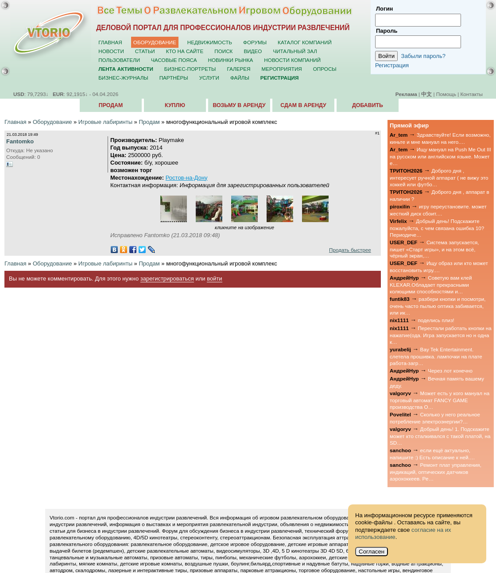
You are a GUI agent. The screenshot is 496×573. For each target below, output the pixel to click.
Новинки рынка (230, 60)
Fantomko (20, 141)
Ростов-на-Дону (187, 177)
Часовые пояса (174, 60)
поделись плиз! (436, 320)
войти (214, 278)
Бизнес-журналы (123, 78)
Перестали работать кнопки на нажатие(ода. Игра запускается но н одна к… (441, 335)
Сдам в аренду (303, 105)
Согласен (371, 551)
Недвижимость (209, 42)
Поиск (223, 51)
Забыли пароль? (423, 56)
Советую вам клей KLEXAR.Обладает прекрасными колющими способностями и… (431, 284)
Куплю (175, 105)
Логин (384, 8)
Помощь (446, 94)
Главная (110, 42)
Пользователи (119, 60)
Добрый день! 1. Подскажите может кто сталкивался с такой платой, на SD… (440, 436)
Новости (111, 51)
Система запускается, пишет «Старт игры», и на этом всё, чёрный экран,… (434, 249)
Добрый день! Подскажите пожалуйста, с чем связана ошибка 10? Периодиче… (437, 228)
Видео (253, 51)
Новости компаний (292, 60)
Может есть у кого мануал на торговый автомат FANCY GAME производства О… (439, 400)
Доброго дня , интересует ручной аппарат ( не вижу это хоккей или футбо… (439, 177)
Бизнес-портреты (190, 69)
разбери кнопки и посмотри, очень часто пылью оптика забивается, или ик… (437, 305)
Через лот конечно (450, 370)
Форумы (255, 42)
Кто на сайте (185, 51)
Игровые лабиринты (105, 122)
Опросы (325, 69)
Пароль (386, 30)
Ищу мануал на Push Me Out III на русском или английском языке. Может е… (440, 156)
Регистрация (392, 65)
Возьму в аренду (239, 105)
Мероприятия (282, 69)
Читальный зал (295, 51)
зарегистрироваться (167, 278)
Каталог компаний (305, 42)
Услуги (209, 78)
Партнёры (173, 78)
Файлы (239, 78)
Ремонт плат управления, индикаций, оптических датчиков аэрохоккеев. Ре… (435, 471)
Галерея (238, 69)
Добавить (367, 105)
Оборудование (154, 42)
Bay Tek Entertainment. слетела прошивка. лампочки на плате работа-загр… (436, 356)
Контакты (472, 94)
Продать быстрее (350, 250)
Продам (111, 105)
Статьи (145, 51)
